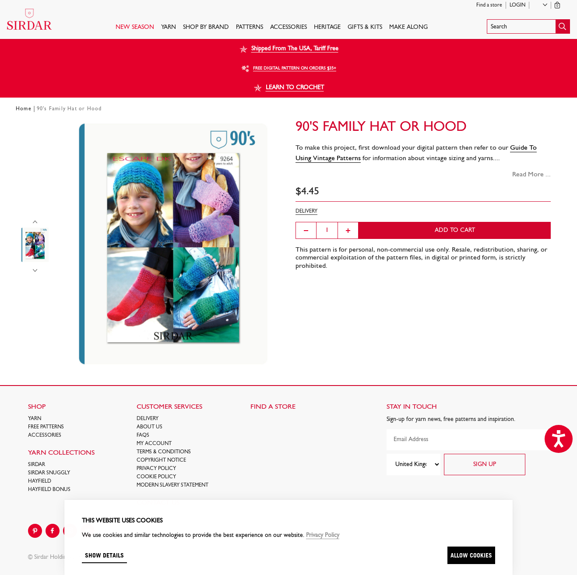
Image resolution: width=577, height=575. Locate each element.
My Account (154, 443)
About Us (149, 427)
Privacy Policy (156, 468)
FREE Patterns (46, 427)
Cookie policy (156, 477)
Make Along (408, 27)
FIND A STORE (273, 406)
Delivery (147, 418)
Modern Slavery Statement (172, 485)
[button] (528, 26)
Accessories (288, 27)
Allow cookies (471, 555)
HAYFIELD (39, 481)
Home (24, 109)
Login (517, 5)
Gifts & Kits (365, 27)
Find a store (489, 5)
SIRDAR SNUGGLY (49, 473)
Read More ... (531, 174)
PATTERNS (249, 27)
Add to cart (455, 230)
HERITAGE (327, 27)
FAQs (143, 435)
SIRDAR (36, 464)
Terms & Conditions (164, 452)
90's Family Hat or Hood (69, 109)
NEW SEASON (135, 27)
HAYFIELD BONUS (49, 489)
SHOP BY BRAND (206, 27)
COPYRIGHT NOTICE (161, 460)
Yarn (168, 27)
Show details (104, 555)
